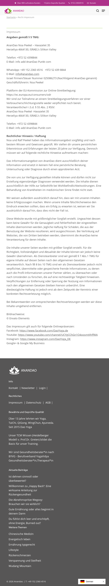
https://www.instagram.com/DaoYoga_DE (45, 339)
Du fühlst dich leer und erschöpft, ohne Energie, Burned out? (29, 521)
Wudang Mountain (20, 566)
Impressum (16, 402)
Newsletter (28, 388)
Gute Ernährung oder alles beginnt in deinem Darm (31, 511)
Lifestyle (14, 550)
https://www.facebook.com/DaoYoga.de (43, 330)
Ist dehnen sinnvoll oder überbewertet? (23, 478)
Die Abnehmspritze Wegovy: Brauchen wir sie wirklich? (26, 502)
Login (42, 388)
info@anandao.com (27, 74)
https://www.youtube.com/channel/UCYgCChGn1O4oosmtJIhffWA (58, 334)
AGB (48, 402)
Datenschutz (33, 402)
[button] (103, 10)
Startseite (11, 17)
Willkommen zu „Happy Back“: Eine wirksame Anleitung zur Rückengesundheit (30, 490)
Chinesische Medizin (21, 534)
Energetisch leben (19, 539)
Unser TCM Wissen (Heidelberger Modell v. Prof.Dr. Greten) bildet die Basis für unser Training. (30, 439)
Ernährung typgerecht (22, 544)
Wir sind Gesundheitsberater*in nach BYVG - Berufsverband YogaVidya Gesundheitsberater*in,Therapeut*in (31, 456)
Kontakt (13, 388)
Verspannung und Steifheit (25, 560)
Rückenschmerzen (20, 555)
